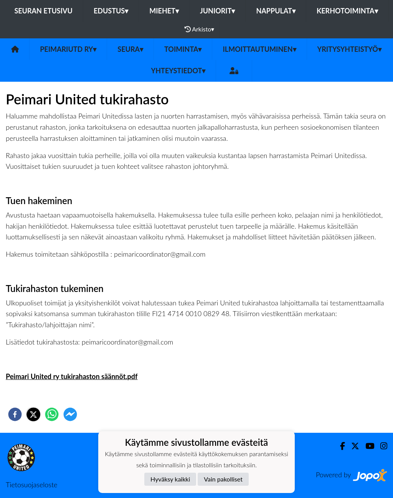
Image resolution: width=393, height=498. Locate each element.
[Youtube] (366, 446)
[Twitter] (352, 446)
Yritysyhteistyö (349, 49)
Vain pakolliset (223, 479)
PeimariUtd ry (68, 49)
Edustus (111, 11)
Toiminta (183, 49)
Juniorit (217, 11)
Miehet (164, 11)
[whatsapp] (52, 414)
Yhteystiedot (178, 70)
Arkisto (200, 29)
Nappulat (275, 11)
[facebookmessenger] (70, 414)
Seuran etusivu (43, 11)
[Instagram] (380, 446)
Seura (130, 49)
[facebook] (15, 414)
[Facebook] (339, 446)
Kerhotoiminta (347, 11)
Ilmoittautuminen (259, 49)
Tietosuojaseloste (31, 484)
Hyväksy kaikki (170, 479)
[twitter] (33, 414)
